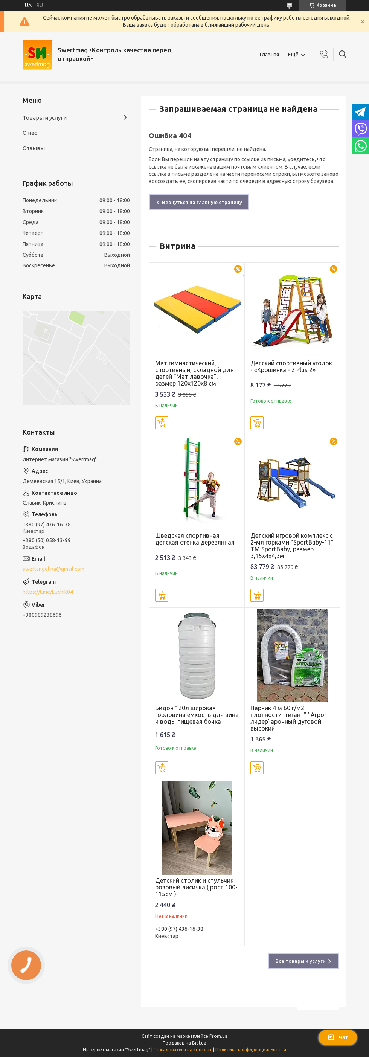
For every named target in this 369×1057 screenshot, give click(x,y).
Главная (269, 55)
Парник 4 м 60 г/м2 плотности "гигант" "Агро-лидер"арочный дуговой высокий (288, 718)
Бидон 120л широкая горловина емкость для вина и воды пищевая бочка (197, 715)
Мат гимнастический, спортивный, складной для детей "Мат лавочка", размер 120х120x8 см (194, 373)
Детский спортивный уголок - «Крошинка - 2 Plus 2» (291, 366)
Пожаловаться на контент (183, 1049)
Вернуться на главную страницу (202, 202)
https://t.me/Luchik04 (48, 592)
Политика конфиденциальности (250, 1049)
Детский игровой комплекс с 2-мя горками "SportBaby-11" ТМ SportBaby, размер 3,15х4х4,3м (292, 545)
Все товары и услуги (300, 961)
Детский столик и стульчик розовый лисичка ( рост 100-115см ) (196, 887)
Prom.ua (218, 1036)
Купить (161, 422)
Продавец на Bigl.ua (184, 1042)
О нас (30, 133)
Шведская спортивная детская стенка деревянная (195, 539)
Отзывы (34, 148)
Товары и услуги (45, 117)
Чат (338, 1037)
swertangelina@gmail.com (53, 569)
